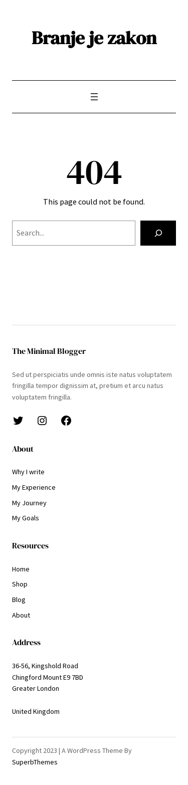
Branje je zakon (94, 37)
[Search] (158, 233)
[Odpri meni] (94, 97)
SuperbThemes (35, 761)
